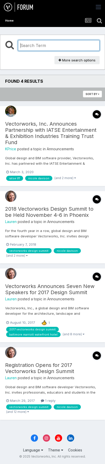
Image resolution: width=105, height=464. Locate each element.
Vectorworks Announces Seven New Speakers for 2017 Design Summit (49, 289)
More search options (77, 60)
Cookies (75, 450)
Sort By (92, 94)
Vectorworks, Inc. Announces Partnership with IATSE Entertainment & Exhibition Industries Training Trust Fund (51, 133)
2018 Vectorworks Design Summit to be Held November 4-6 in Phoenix (49, 212)
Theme (55, 450)
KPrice (10, 149)
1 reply (48, 400)
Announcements (60, 149)
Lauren (11, 221)
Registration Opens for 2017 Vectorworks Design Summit (39, 368)
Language (33, 450)
